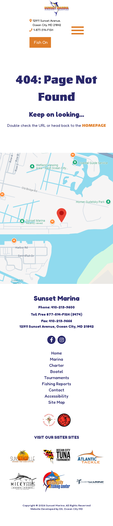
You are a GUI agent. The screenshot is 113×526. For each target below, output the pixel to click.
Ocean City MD (73, 508)
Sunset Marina (55, 505)
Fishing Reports (56, 383)
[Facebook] (51, 340)
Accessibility (56, 396)
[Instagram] (62, 340)
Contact (56, 390)
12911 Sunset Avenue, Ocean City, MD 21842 (47, 23)
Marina (56, 359)
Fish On (41, 42)
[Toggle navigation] (77, 30)
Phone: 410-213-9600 (56, 307)
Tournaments (56, 377)
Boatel (56, 371)
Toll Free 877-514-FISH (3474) (56, 314)
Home (56, 353)
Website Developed (42, 508)
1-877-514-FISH (43, 30)
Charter (56, 365)
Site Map (56, 402)
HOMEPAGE (94, 125)
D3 (61, 508)
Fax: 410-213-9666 (56, 321)
